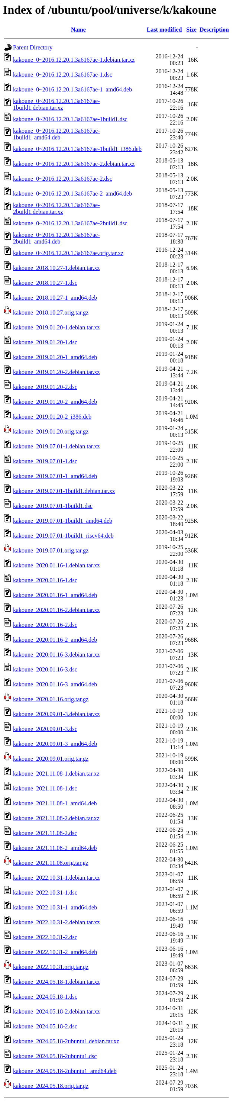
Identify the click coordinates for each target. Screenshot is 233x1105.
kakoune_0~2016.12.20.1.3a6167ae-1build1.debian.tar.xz (56, 104)
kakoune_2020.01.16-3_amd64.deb (55, 684)
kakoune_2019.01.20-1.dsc (45, 342)
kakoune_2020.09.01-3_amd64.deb (55, 744)
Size (191, 29)
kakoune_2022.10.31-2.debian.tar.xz (56, 922)
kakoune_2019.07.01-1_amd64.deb (55, 476)
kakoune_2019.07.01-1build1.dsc (53, 506)
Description (214, 29)
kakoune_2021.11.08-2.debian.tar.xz (56, 818)
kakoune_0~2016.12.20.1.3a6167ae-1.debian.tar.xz (74, 60)
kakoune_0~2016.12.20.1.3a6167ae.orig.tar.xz (68, 253)
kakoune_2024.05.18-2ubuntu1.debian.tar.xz (66, 1041)
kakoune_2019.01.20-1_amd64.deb (55, 357)
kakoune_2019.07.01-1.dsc (45, 461)
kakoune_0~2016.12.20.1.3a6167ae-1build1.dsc (70, 119)
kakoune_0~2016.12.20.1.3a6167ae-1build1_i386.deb (77, 149)
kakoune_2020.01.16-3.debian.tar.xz (56, 654)
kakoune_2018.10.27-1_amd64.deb (55, 297)
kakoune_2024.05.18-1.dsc (45, 996)
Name (78, 29)
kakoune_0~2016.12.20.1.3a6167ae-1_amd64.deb (72, 89)
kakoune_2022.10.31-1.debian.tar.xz (56, 877)
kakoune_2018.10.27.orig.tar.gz (50, 312)
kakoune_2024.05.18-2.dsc (45, 1026)
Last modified (164, 29)
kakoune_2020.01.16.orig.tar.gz (50, 699)
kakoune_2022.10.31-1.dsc (45, 892)
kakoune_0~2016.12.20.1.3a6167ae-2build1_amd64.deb (56, 238)
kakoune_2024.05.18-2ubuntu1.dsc (55, 1056)
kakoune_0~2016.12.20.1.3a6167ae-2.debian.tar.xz (74, 164)
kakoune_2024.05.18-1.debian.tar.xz (56, 982)
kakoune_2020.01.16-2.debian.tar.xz (56, 610)
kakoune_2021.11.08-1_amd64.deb (55, 803)
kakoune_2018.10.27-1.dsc (45, 283)
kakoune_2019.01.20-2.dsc (45, 387)
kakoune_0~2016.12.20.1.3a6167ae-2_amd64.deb (72, 193)
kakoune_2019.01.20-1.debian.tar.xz (56, 327)
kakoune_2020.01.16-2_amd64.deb (55, 640)
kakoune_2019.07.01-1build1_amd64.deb (62, 521)
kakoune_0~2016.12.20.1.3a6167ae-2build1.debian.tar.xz (56, 208)
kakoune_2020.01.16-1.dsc (45, 580)
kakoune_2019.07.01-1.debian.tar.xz (56, 446)
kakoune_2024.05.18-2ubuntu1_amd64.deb (65, 1071)
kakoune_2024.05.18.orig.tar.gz (50, 1086)
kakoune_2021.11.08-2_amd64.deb (55, 848)
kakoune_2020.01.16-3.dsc (45, 669)
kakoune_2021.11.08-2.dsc (45, 833)
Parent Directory (32, 47)
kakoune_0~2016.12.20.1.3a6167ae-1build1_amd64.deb (56, 134)
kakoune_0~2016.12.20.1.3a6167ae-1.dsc (62, 74)
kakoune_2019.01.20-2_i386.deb (52, 416)
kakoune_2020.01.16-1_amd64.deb (55, 595)
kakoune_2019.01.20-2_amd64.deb (55, 402)
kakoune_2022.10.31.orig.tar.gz (50, 967)
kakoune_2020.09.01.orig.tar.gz (50, 759)
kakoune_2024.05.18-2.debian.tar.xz (56, 1011)
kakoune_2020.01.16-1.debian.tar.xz (56, 565)
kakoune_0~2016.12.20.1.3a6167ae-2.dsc (62, 178)
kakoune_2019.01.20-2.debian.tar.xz (56, 372)
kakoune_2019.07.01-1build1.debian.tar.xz (64, 491)
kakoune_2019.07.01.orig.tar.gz (50, 550)
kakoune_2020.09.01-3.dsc (45, 729)
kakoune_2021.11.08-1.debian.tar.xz (56, 773)
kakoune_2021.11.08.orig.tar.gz (50, 863)
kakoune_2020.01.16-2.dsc (45, 625)
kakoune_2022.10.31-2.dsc (45, 937)
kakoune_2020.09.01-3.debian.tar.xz (56, 714)
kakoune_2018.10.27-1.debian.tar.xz (56, 268)
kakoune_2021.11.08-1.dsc (45, 788)
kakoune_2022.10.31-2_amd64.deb (55, 952)
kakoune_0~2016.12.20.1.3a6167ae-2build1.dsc (70, 223)
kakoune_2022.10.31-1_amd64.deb (55, 907)
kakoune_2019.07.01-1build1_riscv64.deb (63, 535)
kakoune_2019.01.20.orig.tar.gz (50, 431)
